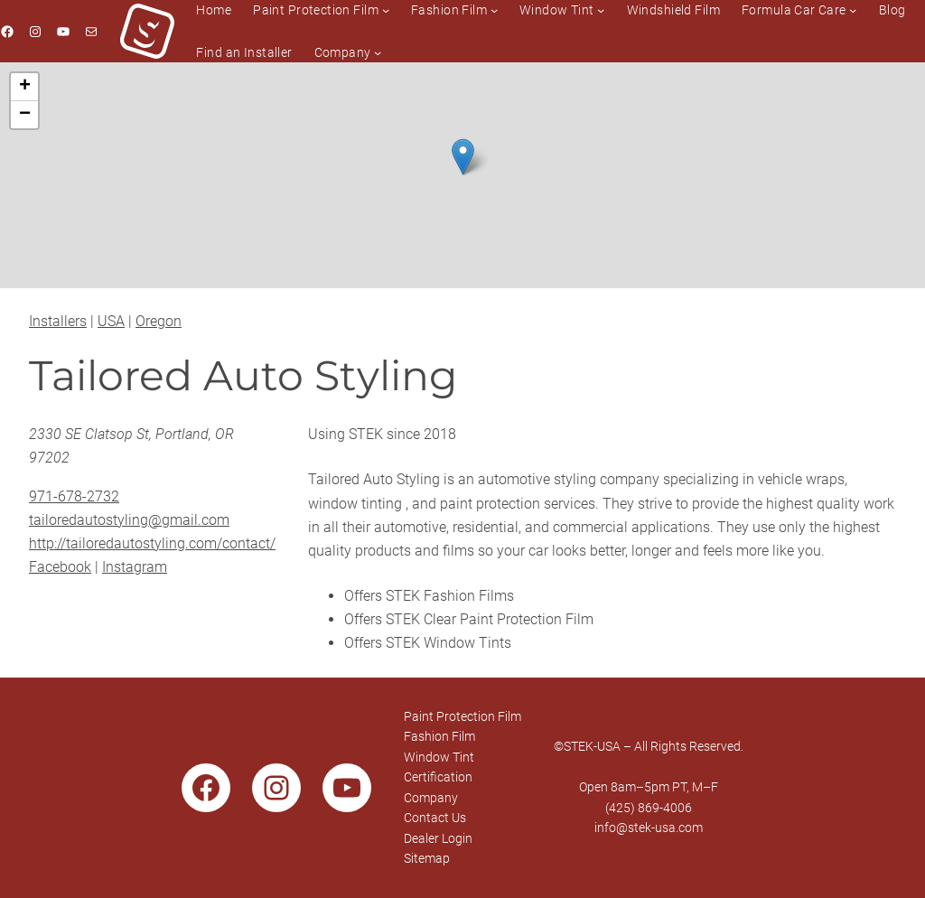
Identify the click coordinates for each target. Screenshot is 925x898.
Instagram (134, 566)
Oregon (158, 321)
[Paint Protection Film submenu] (385, 10)
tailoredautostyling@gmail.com (129, 520)
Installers (58, 321)
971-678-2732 (74, 496)
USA (111, 321)
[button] (463, 156)
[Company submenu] (377, 52)
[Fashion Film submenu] (494, 10)
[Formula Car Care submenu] (852, 10)
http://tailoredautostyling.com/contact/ (152, 543)
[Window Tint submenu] (600, 10)
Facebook (60, 566)
